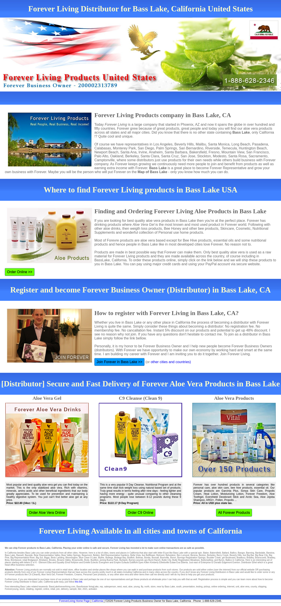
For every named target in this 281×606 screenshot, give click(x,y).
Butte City (166, 560)
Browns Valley (64, 560)
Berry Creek (222, 555)
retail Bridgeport (30, 560)
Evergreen (104, 562)
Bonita (147, 557)
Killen (146, 562)
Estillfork (134, 562)
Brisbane (43, 560)
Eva (178, 562)
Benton (202, 555)
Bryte (86, 560)
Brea (7, 560)
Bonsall (155, 557)
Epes (141, 562)
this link (78, 582)
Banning (250, 553)
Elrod (67, 562)
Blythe (101, 557)
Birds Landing (57, 557)
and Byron (219, 560)
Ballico (233, 553)
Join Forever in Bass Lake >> (119, 362)
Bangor (241, 553)
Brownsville (77, 560)
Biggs (47, 557)
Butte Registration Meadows (186, 560)
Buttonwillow (207, 560)
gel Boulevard (228, 557)
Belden (96, 555)
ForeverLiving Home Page (74, 600)
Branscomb (260, 557)
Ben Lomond (183, 555)
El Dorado (216, 562)
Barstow (270, 553)
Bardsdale (260, 553)
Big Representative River (23, 557)
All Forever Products (234, 513)
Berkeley (211, 555)
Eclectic (94, 562)
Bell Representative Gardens (115, 555)
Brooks (52, 560)
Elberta (184, 562)
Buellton (94, 560)
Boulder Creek (214, 557)
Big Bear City (261, 555)
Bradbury (241, 557)
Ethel (254, 562)
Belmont (160, 555)
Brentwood (16, 560)
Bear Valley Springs (71, 555)
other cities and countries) (171, 362)
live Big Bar (248, 555)
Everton (236, 562)
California (97, 600)
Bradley (250, 557)
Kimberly (154, 562)
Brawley (271, 557)
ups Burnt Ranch (152, 560)
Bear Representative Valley (47, 555)
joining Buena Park (109, 560)
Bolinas (139, 557)
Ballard (225, 553)
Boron (173, 557)
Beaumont (87, 555)
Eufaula (125, 562)
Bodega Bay (120, 557)
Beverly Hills (236, 555)
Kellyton (75, 562)
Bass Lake (10, 555)
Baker (206, 553)
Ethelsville (164, 562)
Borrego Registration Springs (191, 557)
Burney (132, 560)
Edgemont (227, 562)
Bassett (19, 555)
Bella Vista (135, 555)
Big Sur (39, 557)
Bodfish (130, 557)
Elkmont (43, 562)
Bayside (29, 555)
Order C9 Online (140, 513)
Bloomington (71, 557)
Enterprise (206, 562)
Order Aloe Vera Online (47, 513)
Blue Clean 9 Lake (88, 557)
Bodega (109, 557)
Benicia (194, 555)
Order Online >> (19, 272)
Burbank (123, 560)
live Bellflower (148, 555)
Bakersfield (215, 553)
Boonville (164, 557)
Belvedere (171, 555)
